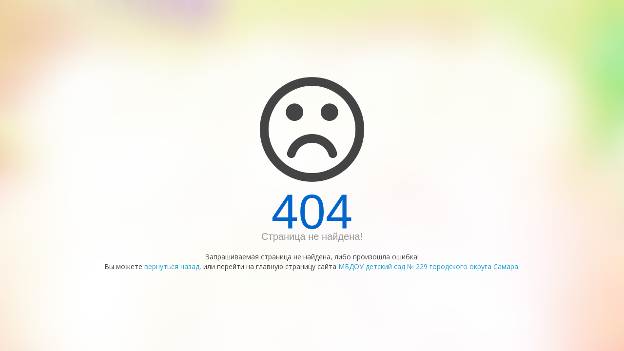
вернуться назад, (172, 266)
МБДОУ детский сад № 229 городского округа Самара (428, 266)
